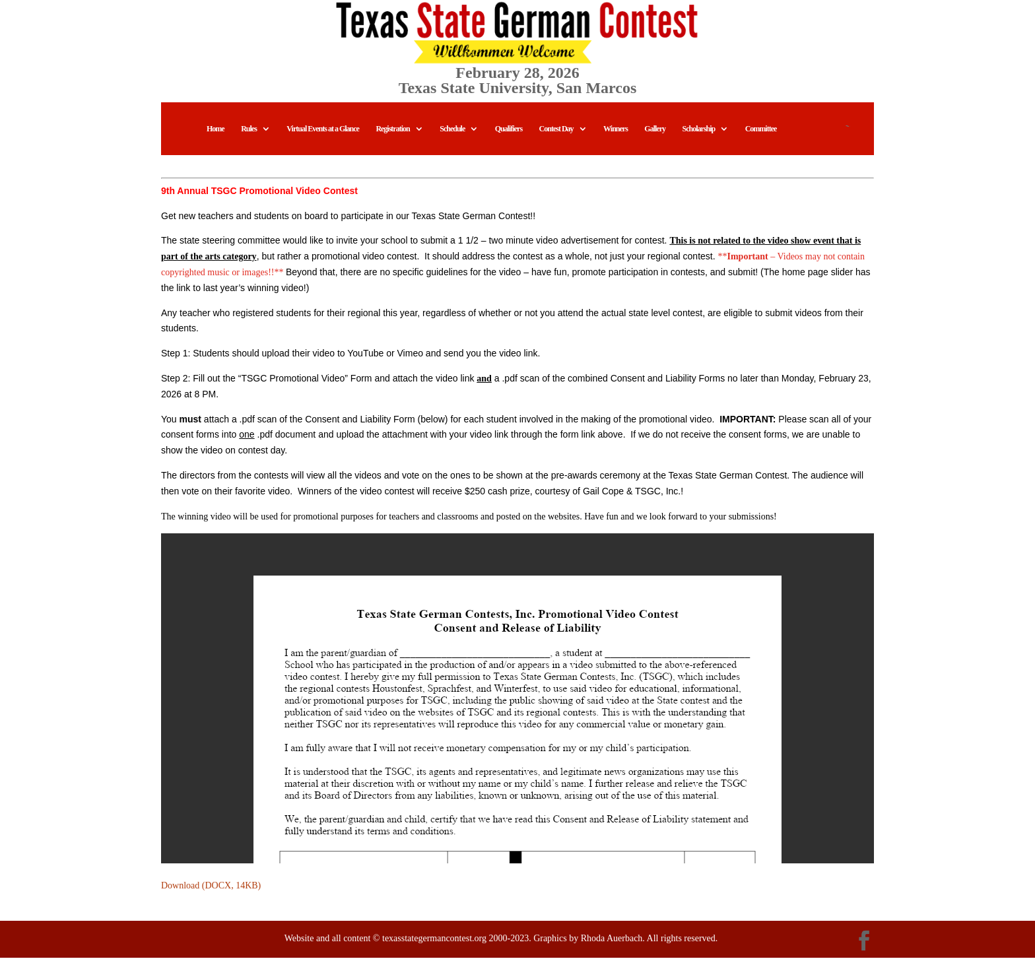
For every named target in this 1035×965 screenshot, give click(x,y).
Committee (761, 136)
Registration (392, 136)
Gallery (654, 136)
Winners (615, 136)
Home (215, 136)
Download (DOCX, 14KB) (211, 893)
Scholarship (699, 136)
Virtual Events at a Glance (322, 136)
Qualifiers (508, 136)
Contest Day (556, 136)
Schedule (452, 136)
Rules (249, 136)
